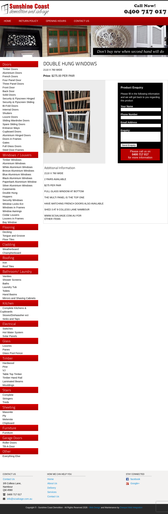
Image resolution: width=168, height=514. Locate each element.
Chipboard (8, 423)
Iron (5, 262)
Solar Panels (10, 336)
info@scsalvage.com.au (19, 498)
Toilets (6, 290)
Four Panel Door (12, 80)
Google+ (132, 483)
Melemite (8, 419)
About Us (52, 483)
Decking (7, 231)
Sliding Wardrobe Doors (16, 120)
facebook (133, 479)
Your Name (127, 106)
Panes (6, 349)
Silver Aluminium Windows (17, 185)
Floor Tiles (8, 239)
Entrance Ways (11, 127)
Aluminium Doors (12, 72)
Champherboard (12, 252)
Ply (4, 415)
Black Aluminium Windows (17, 178)
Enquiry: (125, 130)
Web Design (94, 507)
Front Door (9, 87)
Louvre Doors (10, 116)
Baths (6, 283)
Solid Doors (9, 94)
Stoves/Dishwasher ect (16, 315)
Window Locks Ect (13, 203)
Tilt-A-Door (9, 446)
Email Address (129, 122)
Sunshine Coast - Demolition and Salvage (25, 9)
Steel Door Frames (13, 149)
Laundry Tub (10, 287)
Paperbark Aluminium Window (19, 181)
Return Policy (28, 21)
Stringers (8, 398)
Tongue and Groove (14, 235)
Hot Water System (13, 332)
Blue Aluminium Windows (17, 174)
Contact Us (81, 21)
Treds (6, 402)
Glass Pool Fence (13, 353)
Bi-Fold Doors (10, 105)
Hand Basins (10, 294)
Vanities (7, 276)
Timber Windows (12, 159)
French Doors (10, 76)
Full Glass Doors (12, 146)
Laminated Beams (13, 381)
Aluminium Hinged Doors (17, 135)
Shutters (7, 113)
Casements (9, 189)
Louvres (7, 345)
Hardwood (8, 363)
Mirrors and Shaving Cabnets (19, 298)
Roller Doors (10, 442)
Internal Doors (10, 109)
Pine (5, 366)
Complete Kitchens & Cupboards (13, 310)
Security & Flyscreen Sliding (18, 102)
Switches (8, 328)
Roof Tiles (8, 266)
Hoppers (7, 196)
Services (52, 492)
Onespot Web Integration (131, 507)
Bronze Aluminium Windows (18, 170)
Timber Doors (10, 69)
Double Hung (10, 192)
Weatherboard (11, 249)
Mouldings (8, 385)
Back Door (8, 91)
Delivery (51, 487)
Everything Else (11, 456)
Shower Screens (12, 279)
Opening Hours (56, 21)
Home (7, 21)
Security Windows (13, 200)
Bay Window (10, 222)
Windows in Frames (14, 207)
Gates (6, 142)
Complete (8, 394)
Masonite (8, 412)
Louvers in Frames (13, 218)
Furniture (8, 432)
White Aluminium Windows (18, 167)
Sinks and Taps (11, 318)
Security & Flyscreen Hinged (19, 98)
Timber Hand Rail (12, 377)
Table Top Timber (12, 374)
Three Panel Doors (13, 83)
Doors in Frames (12, 138)
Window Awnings (12, 211)
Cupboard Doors (12, 131)
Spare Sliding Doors (14, 124)
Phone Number (129, 114)
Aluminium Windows (14, 163)
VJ (4, 370)
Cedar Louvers (11, 214)
